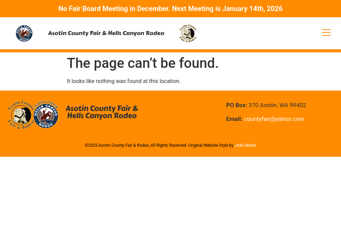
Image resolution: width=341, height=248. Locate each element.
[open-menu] (326, 33)
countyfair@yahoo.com (274, 118)
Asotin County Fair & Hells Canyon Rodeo (106, 33)
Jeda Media (245, 145)
